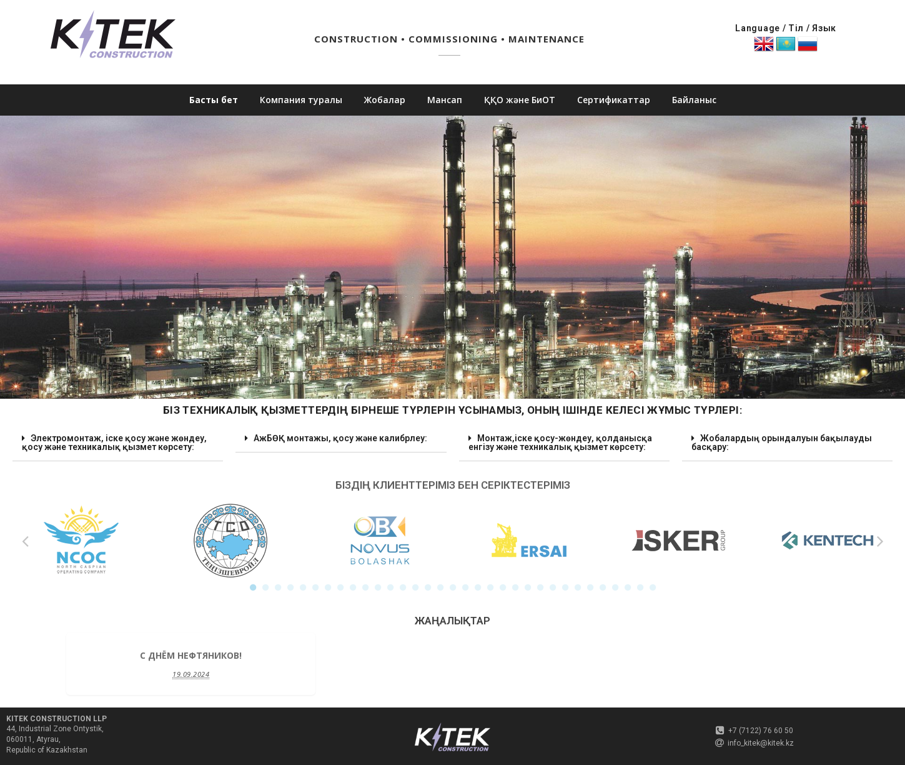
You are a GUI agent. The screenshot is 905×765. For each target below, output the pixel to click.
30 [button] (615, 587)
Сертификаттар (613, 100)
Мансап (444, 100)
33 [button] (652, 587)
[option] (81, 540)
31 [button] (627, 587)
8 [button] (340, 587)
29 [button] (602, 587)
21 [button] (503, 587)
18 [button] (465, 587)
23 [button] (528, 587)
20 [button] (490, 587)
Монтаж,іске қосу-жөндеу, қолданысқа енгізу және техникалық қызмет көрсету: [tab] (560, 440)
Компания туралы (301, 100)
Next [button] (880, 540)
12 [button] (390, 587)
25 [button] (552, 587)
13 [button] (403, 587)
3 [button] (278, 587)
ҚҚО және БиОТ (519, 100)
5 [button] (303, 587)
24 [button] (540, 587)
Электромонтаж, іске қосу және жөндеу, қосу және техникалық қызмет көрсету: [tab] (114, 440)
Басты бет (213, 100)
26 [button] (565, 587)
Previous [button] (25, 540)
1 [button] (253, 587)
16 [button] (440, 587)
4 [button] (290, 587)
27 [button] (577, 587)
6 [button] (315, 587)
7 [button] (328, 587)
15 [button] (428, 587)
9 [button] (353, 587)
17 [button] (453, 587)
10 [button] (365, 587)
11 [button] (378, 587)
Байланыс (694, 100)
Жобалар (384, 100)
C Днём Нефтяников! (191, 655)
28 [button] (590, 587)
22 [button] (515, 587)
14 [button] (415, 587)
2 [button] (265, 587)
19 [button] (478, 587)
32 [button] (640, 587)
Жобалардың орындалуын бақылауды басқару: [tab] (781, 440)
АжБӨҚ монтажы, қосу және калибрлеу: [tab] (336, 437)
